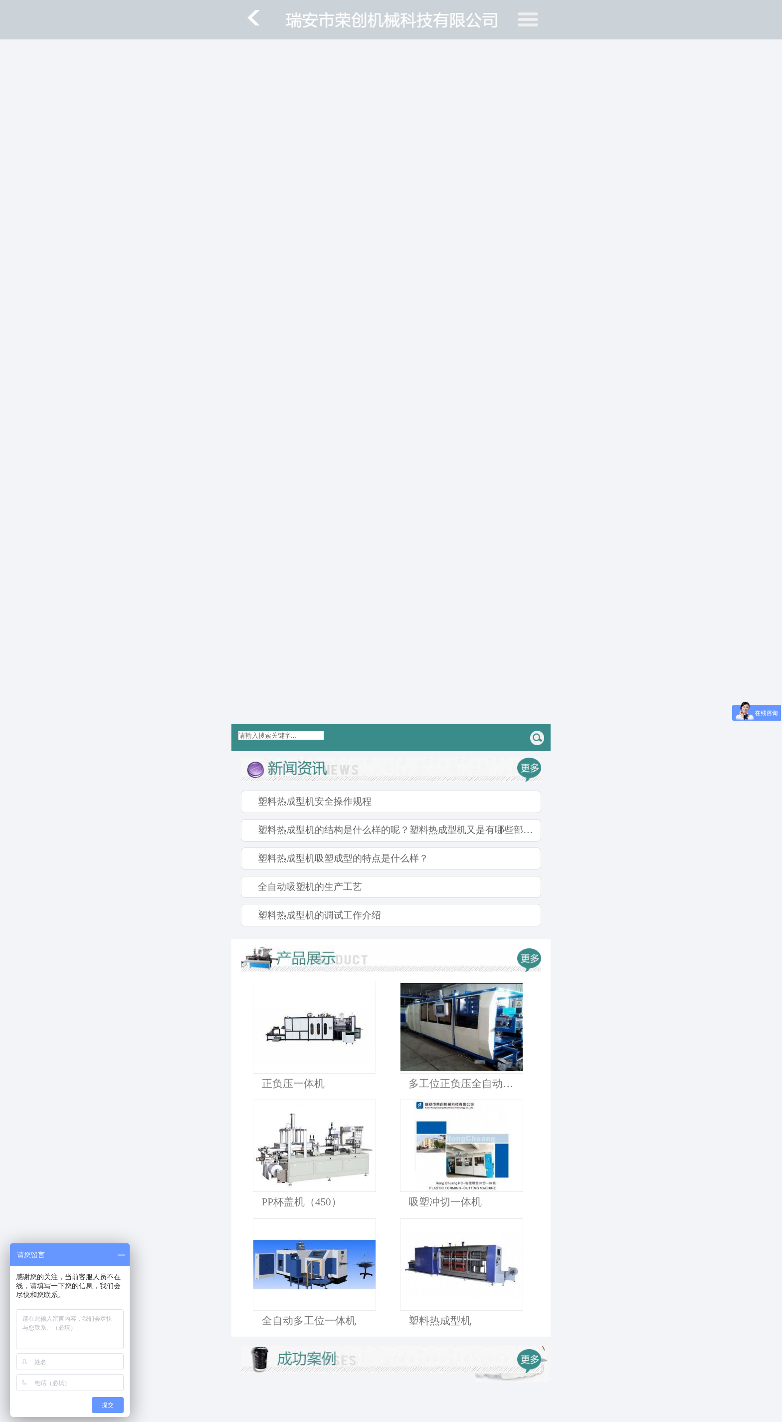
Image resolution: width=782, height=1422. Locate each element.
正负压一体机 (293, 1084)
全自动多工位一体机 (309, 1321)
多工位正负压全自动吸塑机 (465, 1084)
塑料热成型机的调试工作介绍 (319, 915)
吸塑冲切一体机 (445, 1202)
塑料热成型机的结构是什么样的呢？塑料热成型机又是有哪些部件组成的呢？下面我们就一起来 (399, 830)
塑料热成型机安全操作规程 (315, 801)
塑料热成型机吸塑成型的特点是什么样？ (343, 858)
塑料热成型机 (439, 1321)
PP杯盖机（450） (302, 1202)
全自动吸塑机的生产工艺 (310, 886)
